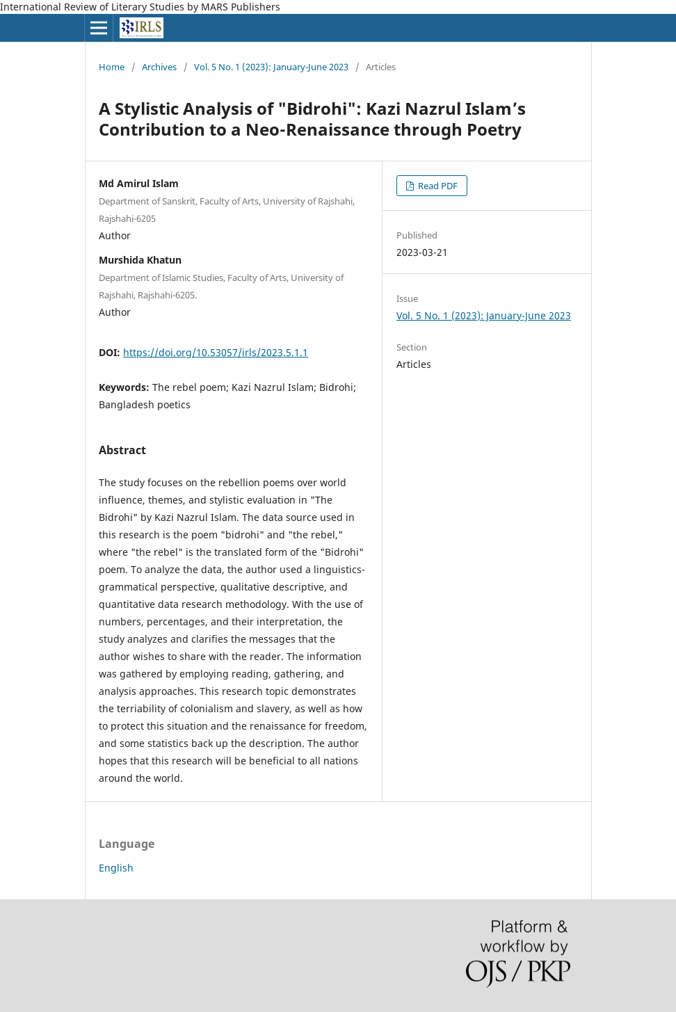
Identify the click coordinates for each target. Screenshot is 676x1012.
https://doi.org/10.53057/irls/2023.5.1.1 (215, 352)
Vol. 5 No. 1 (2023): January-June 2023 (271, 67)
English (116, 867)
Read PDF (437, 185)
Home (111, 67)
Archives (159, 67)
